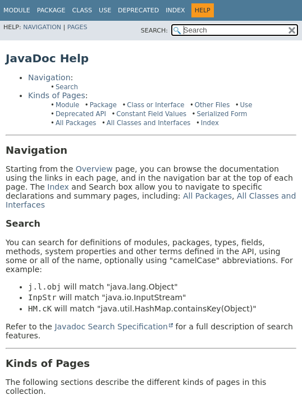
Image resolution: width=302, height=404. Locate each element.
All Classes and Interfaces (149, 123)
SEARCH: (154, 30)
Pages (77, 27)
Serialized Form (221, 114)
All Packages (76, 123)
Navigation (42, 27)
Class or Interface (155, 105)
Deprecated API (81, 114)
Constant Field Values (151, 114)
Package (103, 105)
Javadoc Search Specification (111, 326)
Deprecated (138, 10)
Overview (94, 168)
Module (16, 10)
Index (175, 10)
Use (246, 105)
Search (67, 87)
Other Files (212, 105)
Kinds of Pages (56, 95)
